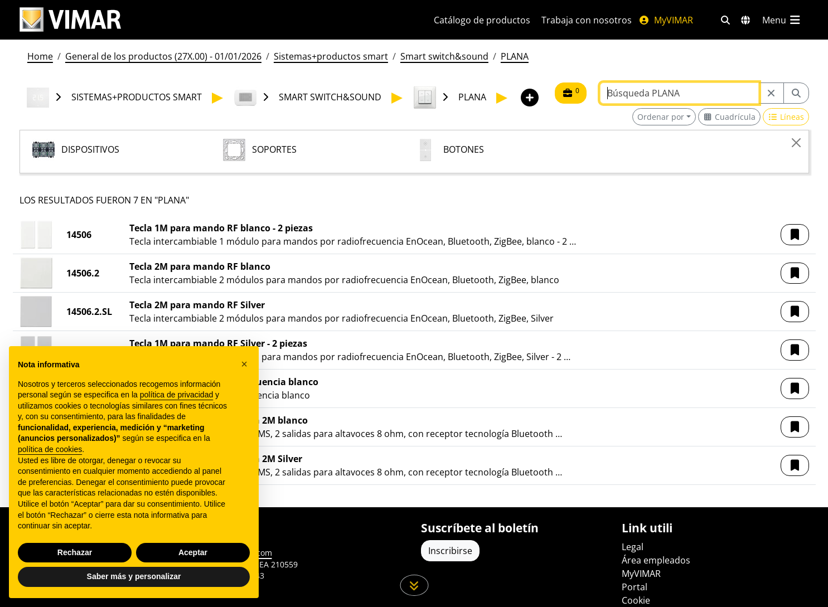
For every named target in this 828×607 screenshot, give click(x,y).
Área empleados (656, 560)
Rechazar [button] (74, 552)
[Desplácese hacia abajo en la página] (414, 585)
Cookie (636, 600)
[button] (795, 234)
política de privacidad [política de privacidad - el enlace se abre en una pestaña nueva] (177, 394)
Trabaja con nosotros (586, 20)
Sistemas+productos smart (331, 56)
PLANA (515, 56)
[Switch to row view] (786, 116)
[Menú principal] (782, 20)
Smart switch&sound (444, 56)
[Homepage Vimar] (70, 19)
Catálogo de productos (482, 20)
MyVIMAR (665, 20)
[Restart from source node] (771, 93)
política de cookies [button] (50, 449)
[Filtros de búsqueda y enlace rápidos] (725, 20)
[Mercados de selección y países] (745, 20)
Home (40, 56)
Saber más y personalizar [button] (134, 576)
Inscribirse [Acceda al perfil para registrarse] (450, 551)
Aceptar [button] (192, 552)
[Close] (796, 142)
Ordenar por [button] (660, 116)
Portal (634, 587)
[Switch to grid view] (729, 116)
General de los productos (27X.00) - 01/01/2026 (163, 56)
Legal (632, 547)
